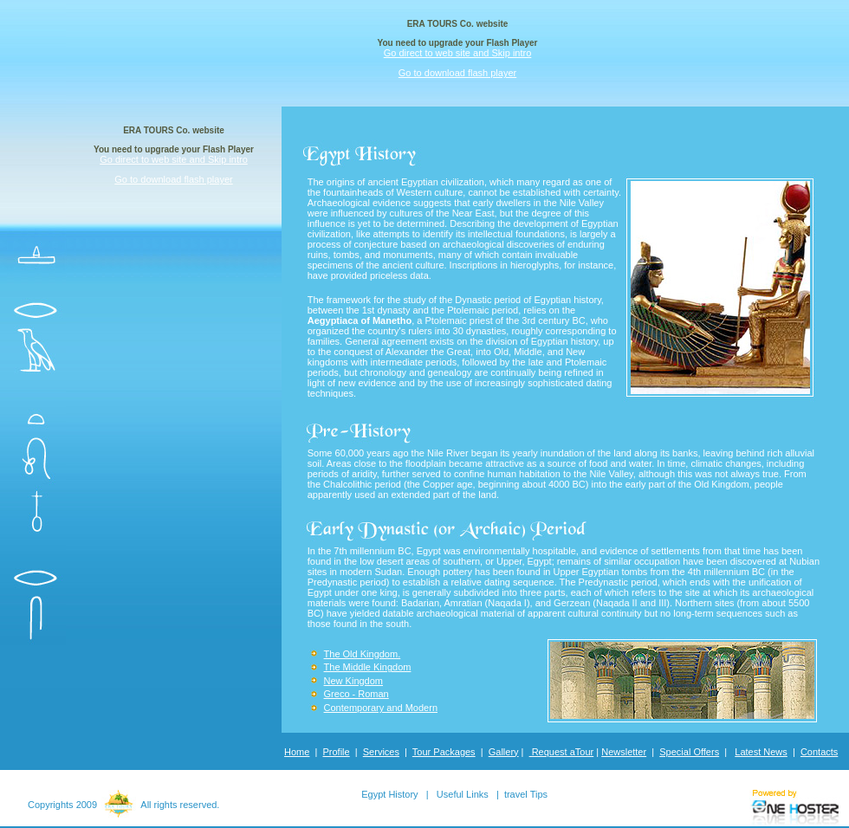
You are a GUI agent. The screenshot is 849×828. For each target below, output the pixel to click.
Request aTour (561, 752)
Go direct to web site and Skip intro (458, 53)
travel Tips (526, 794)
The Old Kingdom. (362, 654)
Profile (336, 752)
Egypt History (389, 794)
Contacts (819, 752)
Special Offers (689, 752)
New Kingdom (353, 681)
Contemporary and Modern (380, 707)
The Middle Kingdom (368, 667)
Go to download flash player (457, 73)
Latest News (761, 752)
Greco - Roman (356, 694)
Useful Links (463, 794)
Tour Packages (444, 752)
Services (381, 752)
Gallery (504, 752)
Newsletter (623, 752)
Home (296, 752)
